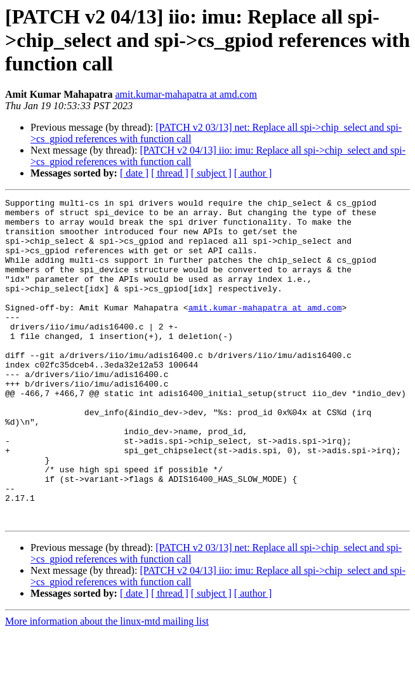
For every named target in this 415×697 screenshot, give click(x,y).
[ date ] (134, 173)
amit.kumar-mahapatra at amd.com (186, 94)
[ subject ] (211, 173)
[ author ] (253, 173)
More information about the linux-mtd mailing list (107, 685)
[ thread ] (169, 173)
